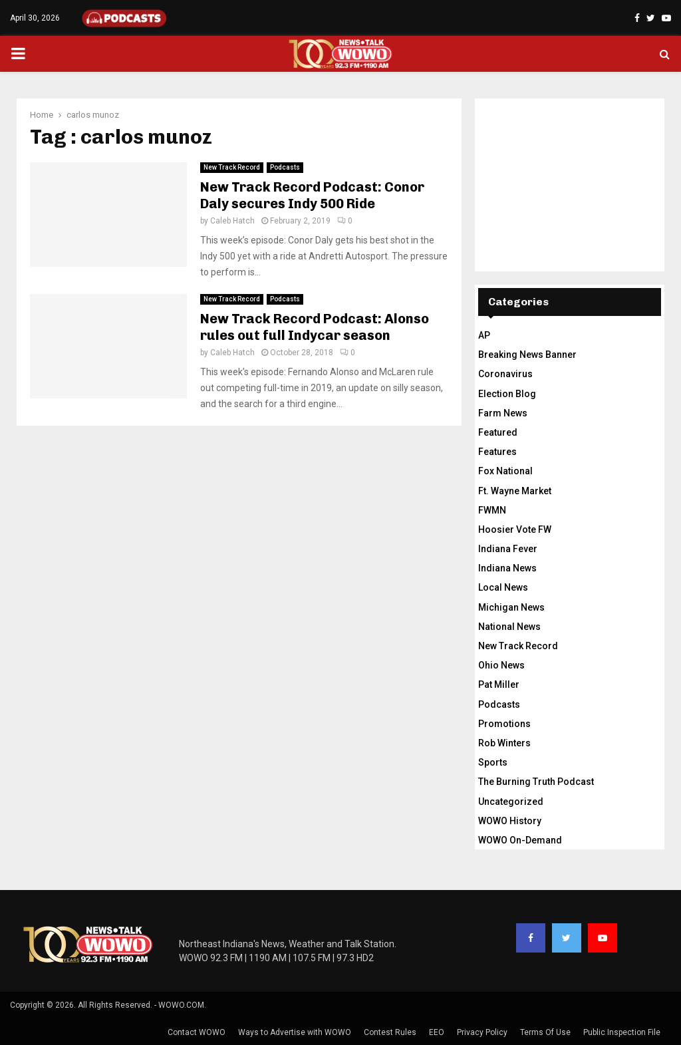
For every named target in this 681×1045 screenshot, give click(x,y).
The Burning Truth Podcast (536, 781)
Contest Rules (390, 1032)
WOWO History (509, 821)
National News (509, 626)
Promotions (504, 723)
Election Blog (507, 393)
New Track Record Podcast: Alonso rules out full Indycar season (314, 327)
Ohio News (501, 665)
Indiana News (507, 568)
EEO (436, 1032)
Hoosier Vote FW (514, 529)
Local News (503, 587)
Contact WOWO (196, 1032)
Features (497, 451)
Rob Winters (504, 743)
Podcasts (285, 167)
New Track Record (232, 167)
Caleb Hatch (232, 220)
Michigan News (511, 607)
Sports (492, 762)
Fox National (505, 471)
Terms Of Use (545, 1032)
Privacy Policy (482, 1032)
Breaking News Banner (527, 354)
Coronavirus (505, 374)
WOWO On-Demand (520, 840)
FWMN (492, 510)
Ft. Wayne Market (514, 491)
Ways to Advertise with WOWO (294, 1032)
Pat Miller (498, 684)
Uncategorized (510, 801)
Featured (497, 432)
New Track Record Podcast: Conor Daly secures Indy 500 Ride (312, 195)
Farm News (502, 413)
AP (484, 335)
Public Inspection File (621, 1032)
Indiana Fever (507, 548)
